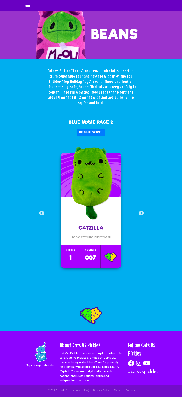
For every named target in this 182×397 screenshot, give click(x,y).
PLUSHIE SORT (90, 132)
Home (76, 390)
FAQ (86, 390)
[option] (91, 210)
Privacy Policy (101, 390)
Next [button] (140, 212)
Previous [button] (41, 212)
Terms (117, 390)
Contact (130, 390)
